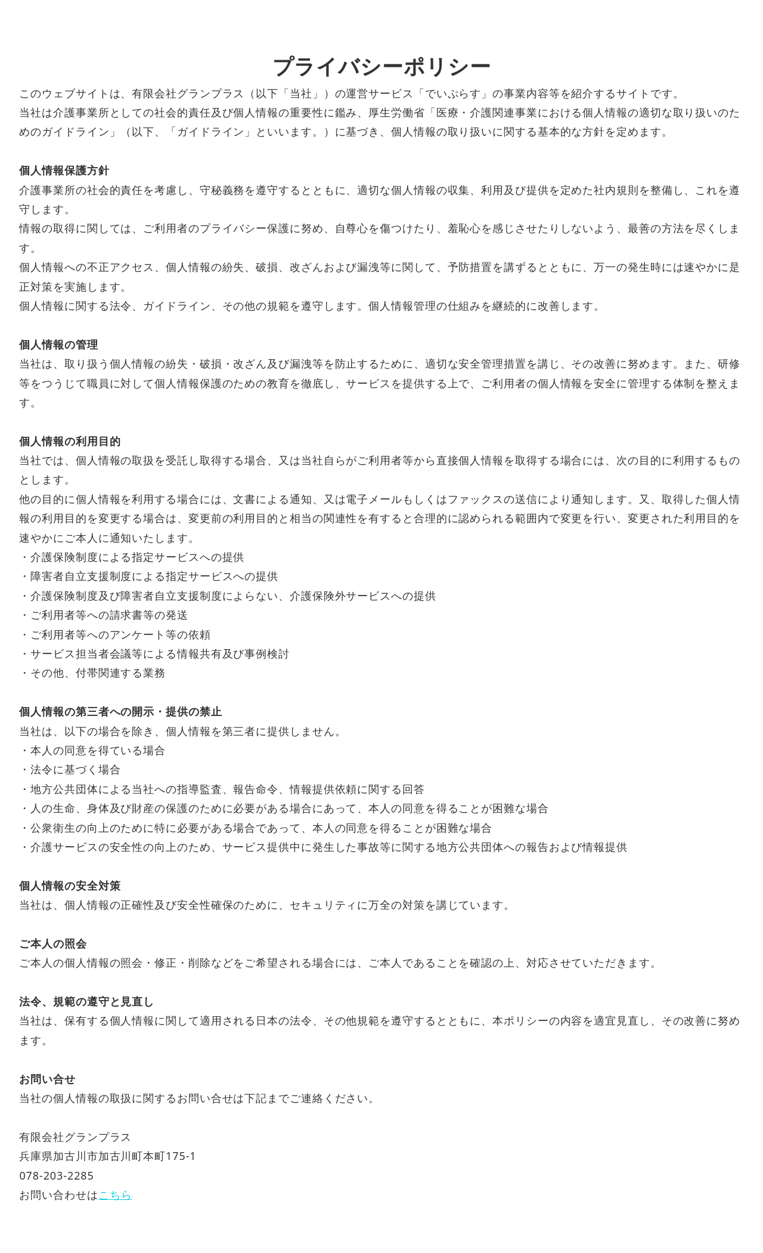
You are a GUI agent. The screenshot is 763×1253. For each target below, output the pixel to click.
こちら (115, 1194)
